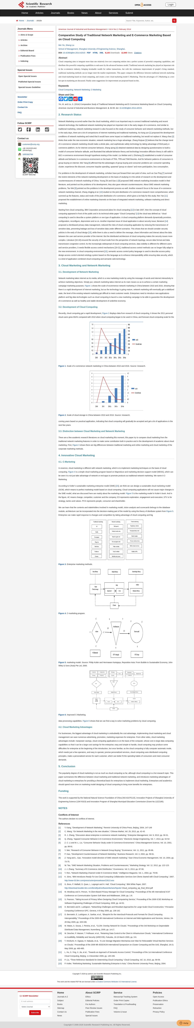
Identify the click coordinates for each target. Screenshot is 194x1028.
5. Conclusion (66, 766)
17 (60, 914)
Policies (157, 992)
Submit (129, 13)
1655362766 (27, 154)
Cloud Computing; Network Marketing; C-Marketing (79, 90)
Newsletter (22, 97)
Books (70, 13)
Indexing (24, 61)
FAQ (20, 112)
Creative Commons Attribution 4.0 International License (117, 982)
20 (60, 941)
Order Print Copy (25, 102)
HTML (95, 53)
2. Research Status (69, 114)
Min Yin (61, 45)
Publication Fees (27, 56)
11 (166, 196)
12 (132, 210)
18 (60, 926)
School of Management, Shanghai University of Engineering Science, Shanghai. (91, 49)
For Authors (90, 1004)
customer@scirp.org (30, 144)
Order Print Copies (121, 1000)
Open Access (158, 997)
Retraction (157, 1008)
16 (60, 907)
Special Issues (91, 1016)
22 (106, 251)
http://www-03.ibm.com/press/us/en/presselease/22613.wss (89, 880)
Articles (39, 13)
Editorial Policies (92, 1000)
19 (60, 933)
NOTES (62, 808)
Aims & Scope (26, 35)
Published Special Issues (29, 82)
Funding (63, 791)
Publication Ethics (160, 1000)
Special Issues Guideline (29, 87)
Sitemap (60, 1008)
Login (171, 4)
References (64, 824)
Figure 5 (129, 493)
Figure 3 (75, 445)
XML (102, 53)
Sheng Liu (70, 45)
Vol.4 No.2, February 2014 (120, 29)
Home (25, 13)
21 (60, 952)
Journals (55, 13)
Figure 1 (88, 286)
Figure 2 (105, 313)
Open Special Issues (27, 76)
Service (118, 992)
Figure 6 (62, 715)
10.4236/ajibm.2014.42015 (74, 53)
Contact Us (23, 107)
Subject (60, 1000)
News (85, 13)
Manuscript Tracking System (125, 997)
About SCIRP (93, 992)
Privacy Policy (159, 1012)
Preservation (158, 1004)
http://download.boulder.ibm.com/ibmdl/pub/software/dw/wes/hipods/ (93, 888)
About (98, 13)
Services (113, 13)
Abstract (62, 58)
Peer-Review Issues (93, 1008)
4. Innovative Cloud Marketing (76, 455)
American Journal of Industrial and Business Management (82, 29)
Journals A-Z (62, 997)
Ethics (88, 997)
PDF (89, 53)
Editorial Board (27, 50)
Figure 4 (71, 472)
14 (166, 221)
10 (101, 192)
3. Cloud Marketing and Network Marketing (84, 265)
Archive (23, 45)
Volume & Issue (120, 1012)
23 (117, 486)
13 (137, 214)
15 (90, 232)
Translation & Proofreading (125, 1004)
